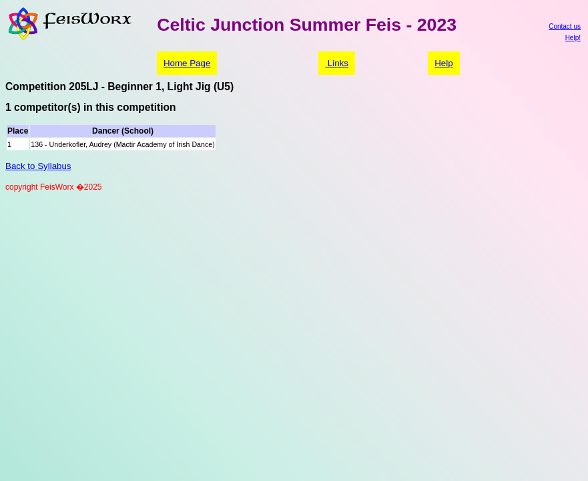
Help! (573, 37)
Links (336, 63)
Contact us (565, 26)
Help (443, 63)
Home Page (187, 63)
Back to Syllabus (38, 166)
